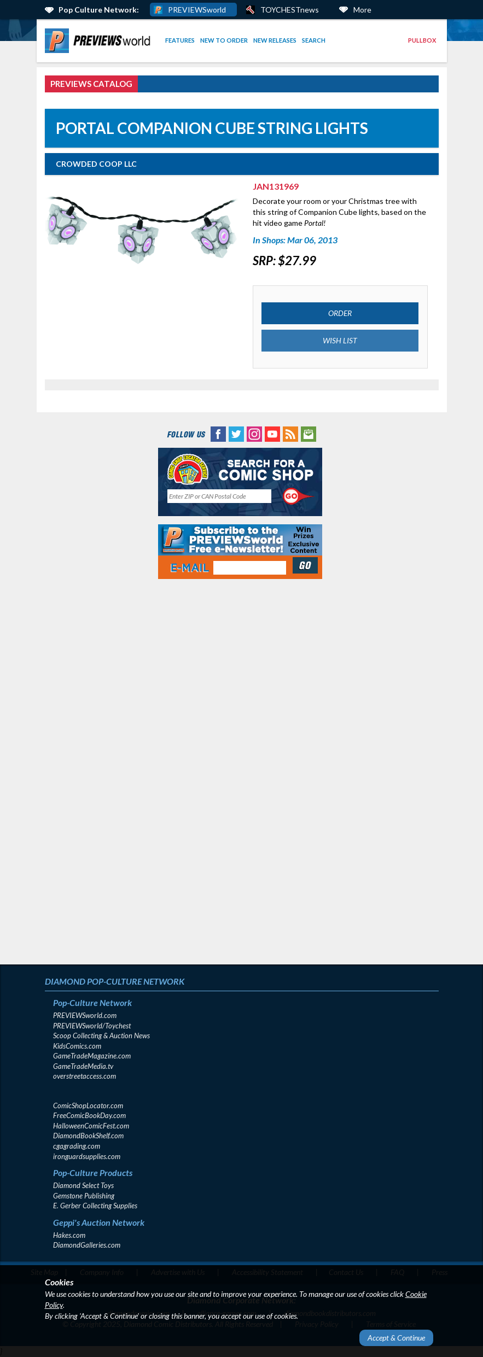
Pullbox (422, 40)
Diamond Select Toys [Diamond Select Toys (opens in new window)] (83, 1185)
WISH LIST (340, 340)
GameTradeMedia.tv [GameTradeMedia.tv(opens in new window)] (83, 1066)
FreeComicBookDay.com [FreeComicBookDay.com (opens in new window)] (89, 1115)
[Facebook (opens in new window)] (218, 433)
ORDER (340, 313)
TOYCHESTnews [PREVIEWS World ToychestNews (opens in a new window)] (289, 9)
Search (313, 40)
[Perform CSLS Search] (299, 496)
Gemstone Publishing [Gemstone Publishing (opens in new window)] (83, 1195)
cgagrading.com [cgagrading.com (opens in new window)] (76, 1146)
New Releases (274, 40)
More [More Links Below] (362, 9)
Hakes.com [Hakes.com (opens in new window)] (69, 1235)
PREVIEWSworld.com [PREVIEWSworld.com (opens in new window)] (85, 1015)
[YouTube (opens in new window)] (272, 433)
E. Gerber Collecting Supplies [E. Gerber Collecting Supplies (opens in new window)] (95, 1205)
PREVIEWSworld (197, 9)
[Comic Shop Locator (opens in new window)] (240, 468)
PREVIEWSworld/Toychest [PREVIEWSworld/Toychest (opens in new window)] (92, 1025)
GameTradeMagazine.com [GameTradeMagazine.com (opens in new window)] (92, 1055)
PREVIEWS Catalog (91, 84)
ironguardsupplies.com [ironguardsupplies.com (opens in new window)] (86, 1156)
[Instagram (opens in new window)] (254, 433)
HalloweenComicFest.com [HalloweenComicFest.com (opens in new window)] (91, 1125)
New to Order (224, 40)
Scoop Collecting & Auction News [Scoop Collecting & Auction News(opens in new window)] (101, 1035)
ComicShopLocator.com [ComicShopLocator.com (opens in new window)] (88, 1105)
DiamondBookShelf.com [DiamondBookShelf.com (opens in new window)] (88, 1135)
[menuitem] (99, 40)
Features (180, 40)
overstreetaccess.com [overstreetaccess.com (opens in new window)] (84, 1076)
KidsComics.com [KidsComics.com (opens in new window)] (77, 1046)
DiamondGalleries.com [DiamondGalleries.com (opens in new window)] (86, 1245)
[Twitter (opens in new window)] (236, 433)
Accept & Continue (396, 1337)
